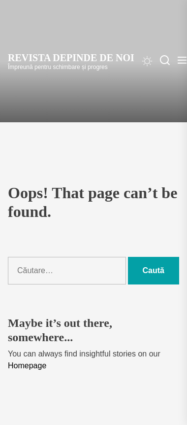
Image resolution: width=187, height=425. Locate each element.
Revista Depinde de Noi (71, 57)
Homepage (27, 365)
